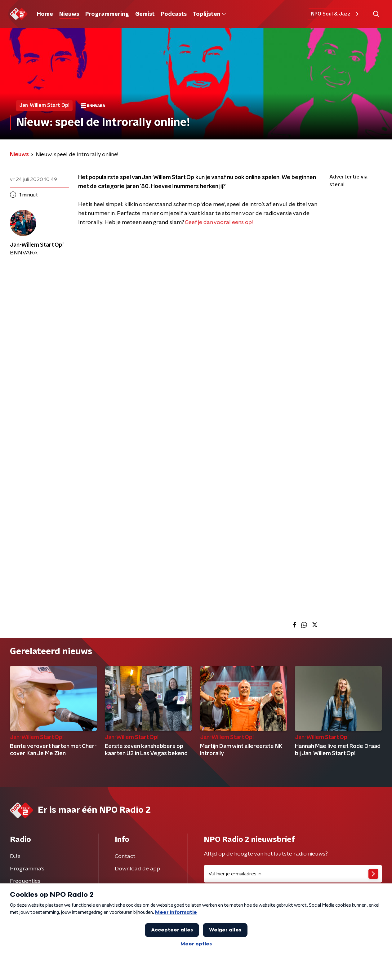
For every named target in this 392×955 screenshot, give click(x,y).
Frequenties (25, 881)
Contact (125, 856)
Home (45, 14)
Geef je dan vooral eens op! (219, 222)
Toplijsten (209, 14)
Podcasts (174, 14)
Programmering (107, 14)
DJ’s (15, 856)
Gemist (145, 14)
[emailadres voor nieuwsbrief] (293, 873)
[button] (376, 14)
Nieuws (69, 14)
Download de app (137, 869)
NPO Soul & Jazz (335, 14)
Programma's (27, 869)
